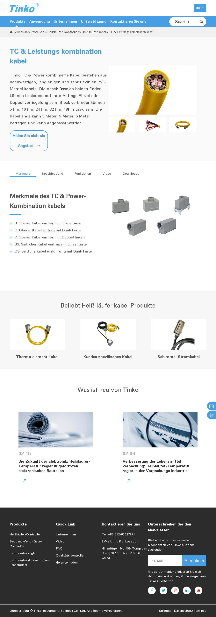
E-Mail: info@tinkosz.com (120, 541)
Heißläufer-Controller (63, 32)
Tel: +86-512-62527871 (118, 534)
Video (60, 541)
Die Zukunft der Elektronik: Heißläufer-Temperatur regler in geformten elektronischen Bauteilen (54, 466)
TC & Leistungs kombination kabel (131, 32)
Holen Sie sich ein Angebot (29, 140)
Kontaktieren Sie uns (128, 21)
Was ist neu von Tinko (108, 389)
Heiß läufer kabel (94, 32)
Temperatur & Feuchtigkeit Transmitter (30, 562)
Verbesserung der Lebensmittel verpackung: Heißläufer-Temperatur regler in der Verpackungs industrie (156, 466)
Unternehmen (66, 534)
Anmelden (194, 560)
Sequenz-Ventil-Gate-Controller (26, 544)
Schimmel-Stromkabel (179, 356)
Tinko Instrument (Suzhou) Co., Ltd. (59, 611)
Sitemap (165, 611)
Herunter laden (67, 562)
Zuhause (21, 32)
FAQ (59, 548)
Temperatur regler (23, 553)
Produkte (17, 21)
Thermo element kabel (37, 356)
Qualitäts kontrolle (69, 555)
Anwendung (39, 21)
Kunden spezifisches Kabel (107, 356)
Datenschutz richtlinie (190, 611)
